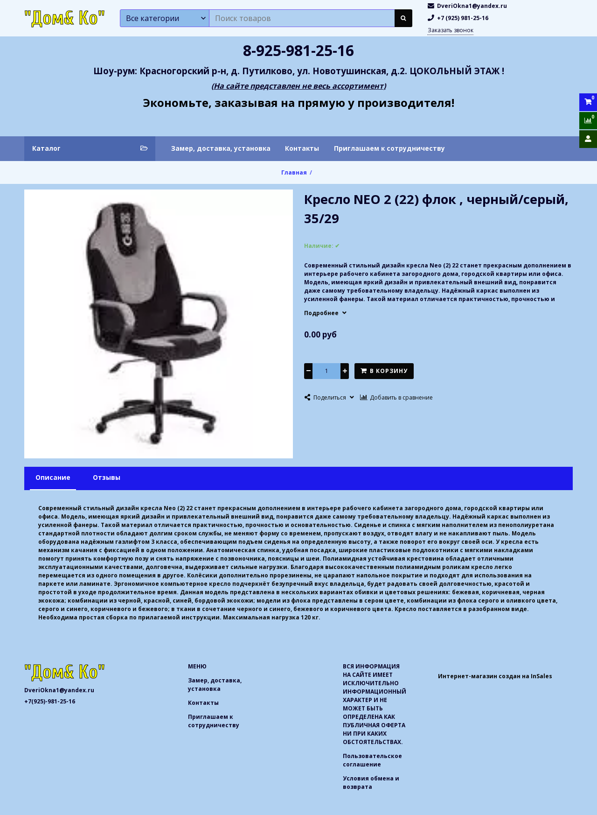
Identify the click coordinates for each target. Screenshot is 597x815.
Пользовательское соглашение (372, 760)
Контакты (302, 148)
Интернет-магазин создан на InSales (495, 676)
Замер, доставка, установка (221, 148)
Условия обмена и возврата (371, 782)
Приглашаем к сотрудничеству (389, 148)
